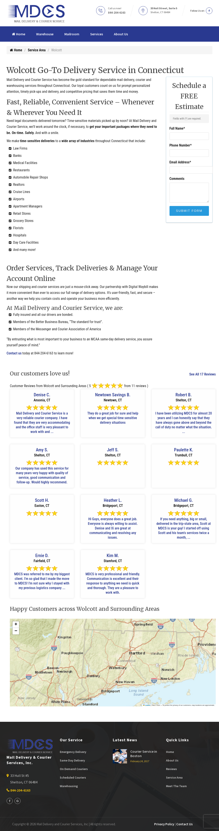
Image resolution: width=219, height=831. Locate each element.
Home (18, 34)
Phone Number (181, 145)
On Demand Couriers (74, 769)
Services (96, 34)
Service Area (37, 50)
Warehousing (69, 786)
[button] (15, 624)
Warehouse (44, 34)
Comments (177, 179)
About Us (121, 34)
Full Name (177, 128)
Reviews (171, 769)
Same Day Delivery (72, 760)
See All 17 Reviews (202, 374)
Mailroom (71, 34)
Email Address (180, 162)
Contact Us (184, 824)
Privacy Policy (164, 824)
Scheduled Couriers (73, 777)
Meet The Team (176, 786)
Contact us (14, 353)
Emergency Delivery (73, 752)
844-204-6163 (116, 12)
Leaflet (146, 705)
